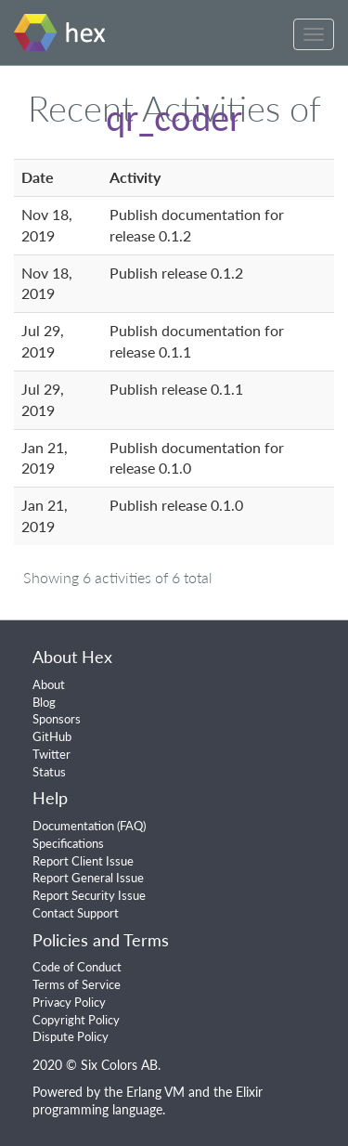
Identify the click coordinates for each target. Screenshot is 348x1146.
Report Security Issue (89, 895)
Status (49, 771)
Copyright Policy (76, 1019)
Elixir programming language (147, 1100)
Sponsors (56, 718)
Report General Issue (88, 877)
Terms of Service (76, 984)
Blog (44, 702)
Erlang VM (155, 1092)
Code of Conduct (77, 966)
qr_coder (174, 117)
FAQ (131, 825)
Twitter (51, 754)
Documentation (73, 825)
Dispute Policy (70, 1036)
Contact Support (75, 912)
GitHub (51, 736)
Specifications (68, 843)
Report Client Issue (83, 860)
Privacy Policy (69, 1002)
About (48, 684)
